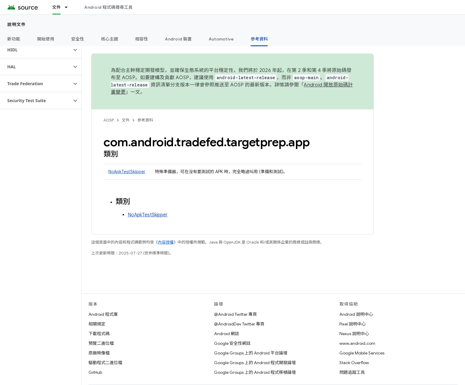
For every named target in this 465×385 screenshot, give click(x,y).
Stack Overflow (354, 362)
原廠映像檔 (99, 353)
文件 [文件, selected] (56, 7)
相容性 (141, 39)
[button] (36, 50)
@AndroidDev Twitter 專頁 (239, 324)
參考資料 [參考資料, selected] (259, 39)
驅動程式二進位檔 (105, 362)
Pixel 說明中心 (352, 324)
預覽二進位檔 (101, 343)
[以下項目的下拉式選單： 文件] (69, 7)
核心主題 (109, 39)
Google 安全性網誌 (232, 343)
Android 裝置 (178, 39)
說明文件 (16, 24)
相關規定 (96, 324)
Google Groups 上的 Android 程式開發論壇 (255, 362)
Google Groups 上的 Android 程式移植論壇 (255, 372)
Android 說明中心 (356, 314)
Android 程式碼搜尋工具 (108, 7)
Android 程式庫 (103, 314)
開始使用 (45, 39)
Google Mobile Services (361, 353)
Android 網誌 (226, 333)
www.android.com (357, 343)
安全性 (77, 39)
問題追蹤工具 (352, 372)
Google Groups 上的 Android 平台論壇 (250, 353)
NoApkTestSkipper (126, 171)
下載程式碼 (99, 333)
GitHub (95, 372)
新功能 (13, 39)
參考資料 (145, 120)
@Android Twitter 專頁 (235, 314)
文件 (126, 120)
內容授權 (166, 242)
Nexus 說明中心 (354, 333)
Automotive (221, 39)
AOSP (109, 120)
